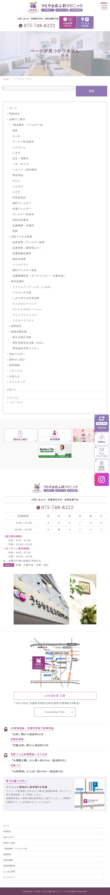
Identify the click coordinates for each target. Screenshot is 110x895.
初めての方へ (17, 354)
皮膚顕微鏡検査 (21, 253)
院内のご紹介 (17, 359)
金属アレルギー (21, 208)
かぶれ (16, 136)
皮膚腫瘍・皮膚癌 (23, 225)
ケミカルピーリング (24, 303)
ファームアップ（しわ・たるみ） (32, 287)
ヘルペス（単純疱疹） (25, 169)
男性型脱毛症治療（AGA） (28, 343)
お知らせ (14, 376)
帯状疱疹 (17, 175)
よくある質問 (9, 871)
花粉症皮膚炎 (20, 220)
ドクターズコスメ (23, 320)
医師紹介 (14, 113)
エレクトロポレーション (27, 309)
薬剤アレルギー (21, 203)
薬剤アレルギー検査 (24, 270)
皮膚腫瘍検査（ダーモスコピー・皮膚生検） (39, 275)
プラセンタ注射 (21, 292)
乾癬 (15, 231)
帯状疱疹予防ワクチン (25, 348)
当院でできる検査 (21, 236)
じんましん (19, 147)
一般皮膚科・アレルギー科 (27, 125)
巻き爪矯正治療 (21, 337)
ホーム (13, 108)
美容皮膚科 (17, 281)
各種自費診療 (19, 331)
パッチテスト (20, 264)
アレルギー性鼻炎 (23, 214)
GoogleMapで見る (55, 712)
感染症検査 (19, 259)
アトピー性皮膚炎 (23, 141)
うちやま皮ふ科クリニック (53, 891)
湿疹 (15, 130)
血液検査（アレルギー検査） (29, 242)
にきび (16, 153)
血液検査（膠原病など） (27, 248)
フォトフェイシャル (24, 315)
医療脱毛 (16, 326)
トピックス (16, 370)
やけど (16, 180)
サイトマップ (17, 382)
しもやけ (17, 186)
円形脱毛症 (19, 197)
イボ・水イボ (20, 164)
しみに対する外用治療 (25, 298)
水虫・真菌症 (20, 158)
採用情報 (14, 365)
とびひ (16, 192)
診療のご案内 (17, 119)
